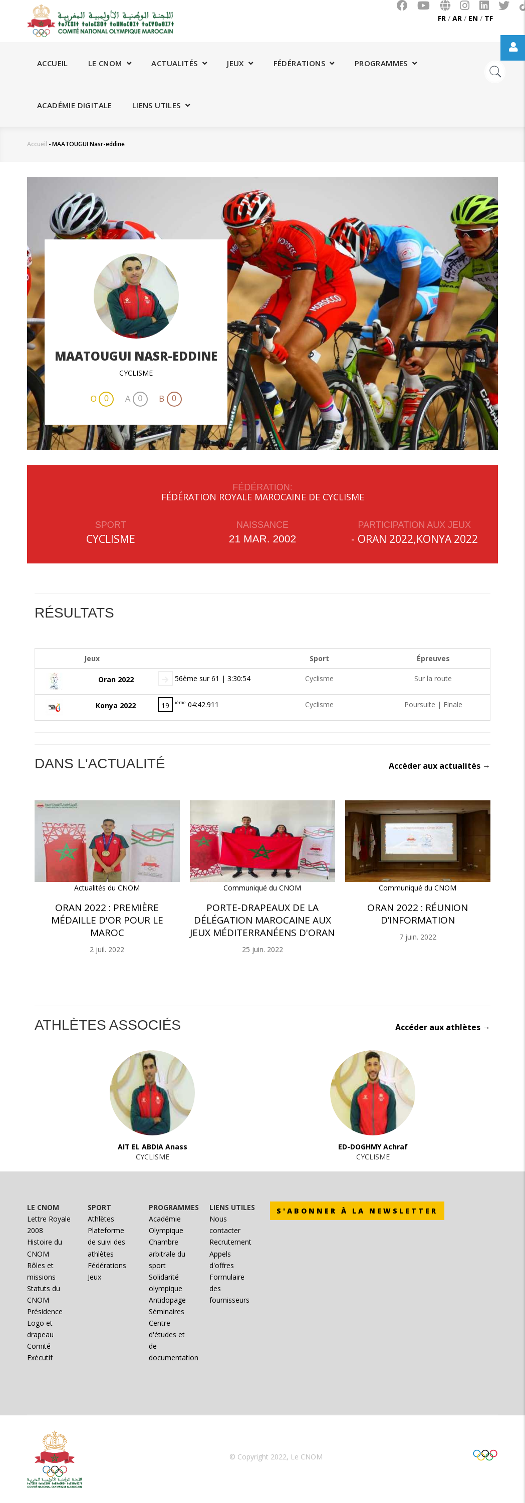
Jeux (240, 63)
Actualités (179, 63)
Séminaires (166, 1311)
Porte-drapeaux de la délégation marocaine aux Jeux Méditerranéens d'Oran (262, 920)
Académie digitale (74, 105)
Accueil (52, 63)
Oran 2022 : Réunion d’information (417, 914)
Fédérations (304, 63)
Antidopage (167, 1300)
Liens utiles (161, 105)
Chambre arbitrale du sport (167, 1253)
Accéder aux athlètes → (442, 1027)
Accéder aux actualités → (439, 765)
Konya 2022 (447, 539)
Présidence (45, 1311)
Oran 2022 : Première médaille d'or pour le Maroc (107, 920)
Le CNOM (110, 63)
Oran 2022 (385, 539)
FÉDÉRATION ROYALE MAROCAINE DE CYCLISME (262, 497)
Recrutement (230, 1242)
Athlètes (101, 1219)
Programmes (386, 63)
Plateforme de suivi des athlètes (106, 1242)
